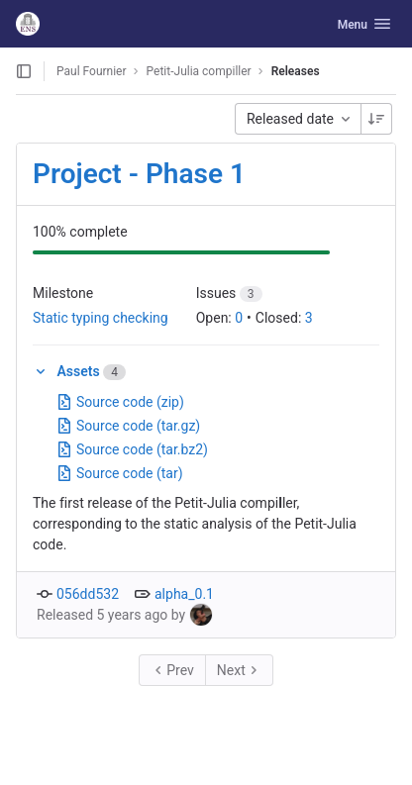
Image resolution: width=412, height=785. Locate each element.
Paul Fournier (91, 71)
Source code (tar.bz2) (132, 449)
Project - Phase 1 (139, 173)
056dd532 (87, 594)
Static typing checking (100, 318)
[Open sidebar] (24, 71)
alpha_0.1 (184, 594)
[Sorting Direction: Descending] (376, 119)
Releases (295, 71)
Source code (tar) (119, 473)
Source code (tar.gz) (128, 426)
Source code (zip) (120, 402)
